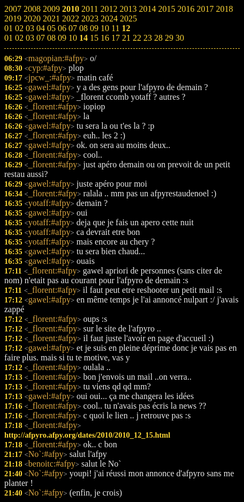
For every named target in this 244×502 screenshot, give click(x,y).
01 (8, 37)
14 (83, 37)
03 (30, 37)
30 (180, 37)
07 (40, 37)
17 (115, 37)
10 (72, 37)
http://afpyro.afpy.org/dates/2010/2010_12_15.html (87, 435)
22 (137, 37)
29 (169, 37)
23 (147, 37)
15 (94, 37)
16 (105, 37)
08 (51, 37)
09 (62, 37)
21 (126, 37)
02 (19, 37)
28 (158, 37)
